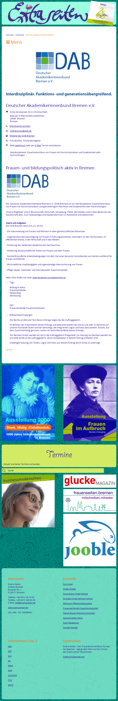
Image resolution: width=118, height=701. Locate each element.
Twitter (11, 32)
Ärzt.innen (68, 584)
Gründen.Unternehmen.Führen (78, 598)
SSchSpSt (12, 675)
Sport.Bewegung (71, 622)
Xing (23, 32)
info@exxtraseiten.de (25, 602)
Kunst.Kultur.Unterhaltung (75, 593)
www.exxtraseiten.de (18, 607)
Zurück (9, 349)
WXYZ (10, 685)
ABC (10, 646)
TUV (10, 680)
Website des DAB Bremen (22, 135)
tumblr (32, 32)
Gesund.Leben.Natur (73, 618)
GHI (10, 656)
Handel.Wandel (70, 627)
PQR (10, 670)
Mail (28, 32)
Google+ (15, 32)
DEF (10, 651)
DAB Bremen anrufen (20, 126)
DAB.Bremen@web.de (20, 131)
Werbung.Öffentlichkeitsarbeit (77, 603)
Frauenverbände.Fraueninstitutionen (80, 608)
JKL (9, 660)
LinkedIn (19, 32)
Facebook (7, 32)
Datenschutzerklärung (73, 656)
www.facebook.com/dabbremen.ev (49, 277)
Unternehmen (19, 35)
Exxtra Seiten (10, 35)
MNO (10, 665)
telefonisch (20, 145)
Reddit (36, 32)
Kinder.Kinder (69, 589)
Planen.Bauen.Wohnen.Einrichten (79, 613)
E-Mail (38, 145)
